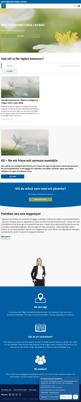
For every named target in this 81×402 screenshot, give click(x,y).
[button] (78, 51)
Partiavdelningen (20, 390)
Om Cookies (23, 399)
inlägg (10, 66)
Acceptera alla (66, 397)
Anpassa (44, 397)
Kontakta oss (40, 199)
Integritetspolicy (54, 392)
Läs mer (12, 176)
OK (75, 397)
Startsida (32, 390)
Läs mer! (28, 36)
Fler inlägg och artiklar (69, 66)
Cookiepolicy (44, 392)
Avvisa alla (53, 397)
